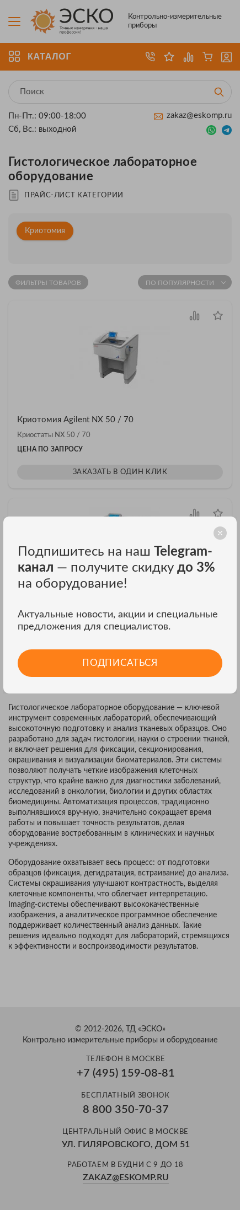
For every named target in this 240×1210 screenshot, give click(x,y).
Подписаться (120, 663)
